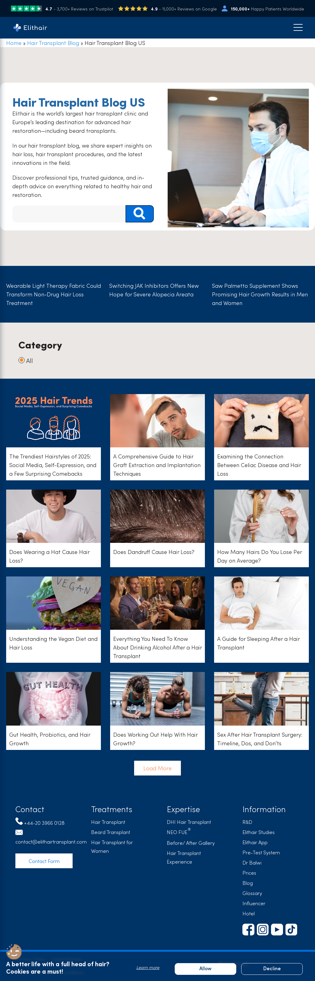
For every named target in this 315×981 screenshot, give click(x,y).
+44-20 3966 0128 (44, 822)
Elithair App (255, 842)
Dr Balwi (251, 862)
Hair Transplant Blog (53, 43)
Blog (247, 882)
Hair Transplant (108, 821)
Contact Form (44, 860)
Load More (157, 766)
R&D (247, 821)
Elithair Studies (258, 831)
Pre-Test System (261, 852)
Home (14, 43)
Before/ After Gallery (191, 842)
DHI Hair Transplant (189, 821)
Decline (272, 969)
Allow (205, 969)
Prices (249, 872)
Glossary (252, 892)
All (25, 360)
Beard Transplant (110, 831)
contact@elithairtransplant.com (51, 841)
